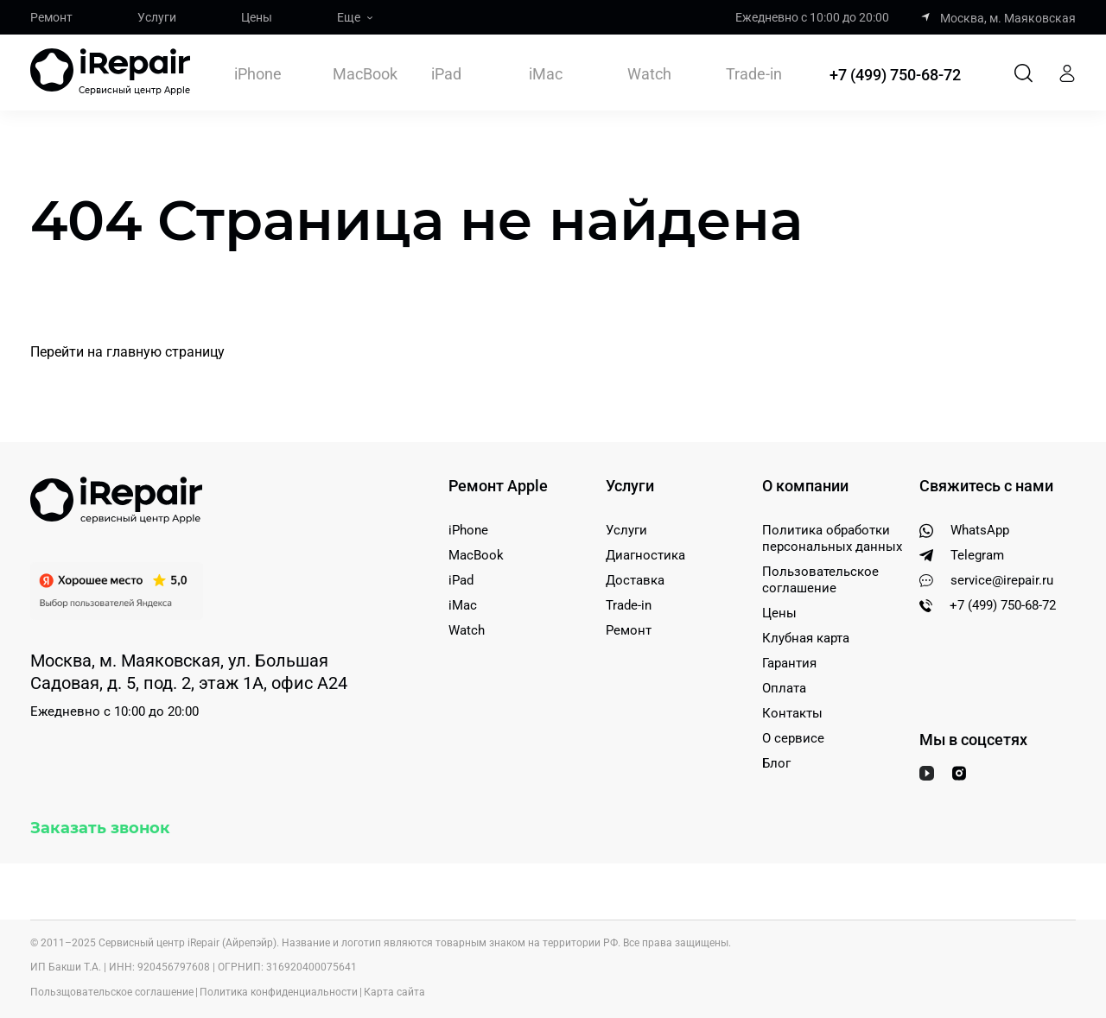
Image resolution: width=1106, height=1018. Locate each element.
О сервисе (793, 738)
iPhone (258, 74)
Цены (256, 17)
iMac (546, 74)
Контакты (792, 713)
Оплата (784, 688)
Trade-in (754, 74)
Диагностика (645, 555)
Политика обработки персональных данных (832, 538)
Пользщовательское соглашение (112, 992)
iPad (446, 74)
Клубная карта (805, 638)
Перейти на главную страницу (127, 352)
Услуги (156, 17)
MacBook (365, 74)
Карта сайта (394, 992)
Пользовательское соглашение (820, 580)
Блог (776, 763)
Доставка (635, 580)
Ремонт (51, 17)
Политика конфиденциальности (279, 992)
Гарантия (789, 663)
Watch (649, 74)
